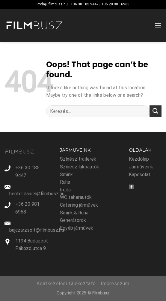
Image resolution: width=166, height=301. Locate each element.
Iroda (65, 190)
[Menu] (158, 25)
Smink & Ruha (74, 213)
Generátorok (73, 220)
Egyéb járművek (76, 228)
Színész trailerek (78, 159)
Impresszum (115, 283)
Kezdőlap (139, 159)
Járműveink (141, 167)
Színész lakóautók (79, 167)
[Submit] (156, 111)
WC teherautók (76, 197)
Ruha (65, 182)
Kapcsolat (139, 174)
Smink (66, 174)
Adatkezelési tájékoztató (66, 283)
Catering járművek (79, 205)
